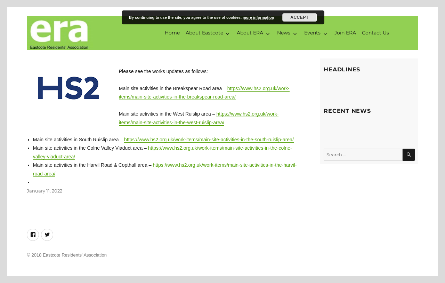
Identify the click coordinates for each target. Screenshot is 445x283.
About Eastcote (204, 33)
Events (312, 33)
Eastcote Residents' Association (75, 255)
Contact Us (375, 33)
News (283, 33)
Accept (299, 17)
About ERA (250, 33)
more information (258, 17)
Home (172, 33)
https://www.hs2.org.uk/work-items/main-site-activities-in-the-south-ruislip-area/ (209, 139)
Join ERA (345, 33)
